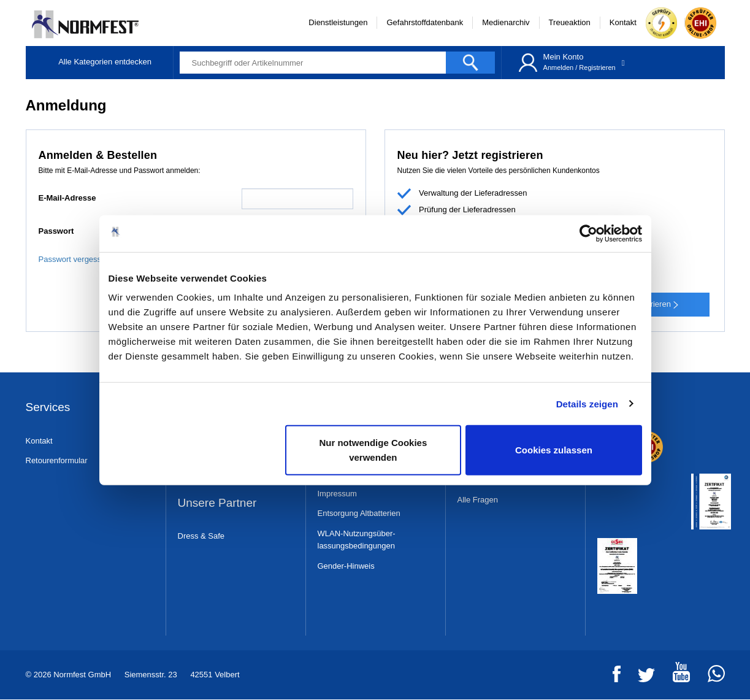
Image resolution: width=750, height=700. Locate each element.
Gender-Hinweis (346, 566)
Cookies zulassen (553, 450)
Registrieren (597, 67)
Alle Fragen (477, 499)
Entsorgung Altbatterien (359, 513)
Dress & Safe (201, 535)
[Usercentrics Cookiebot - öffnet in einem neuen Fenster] (588, 233)
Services (48, 407)
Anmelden (558, 67)
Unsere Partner (217, 503)
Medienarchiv (505, 22)
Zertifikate (622, 407)
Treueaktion (570, 22)
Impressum (337, 493)
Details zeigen (587, 403)
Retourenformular (57, 460)
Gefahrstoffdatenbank (424, 22)
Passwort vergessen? (77, 259)
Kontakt (623, 22)
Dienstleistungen (337, 22)
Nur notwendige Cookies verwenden (373, 450)
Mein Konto (563, 56)
